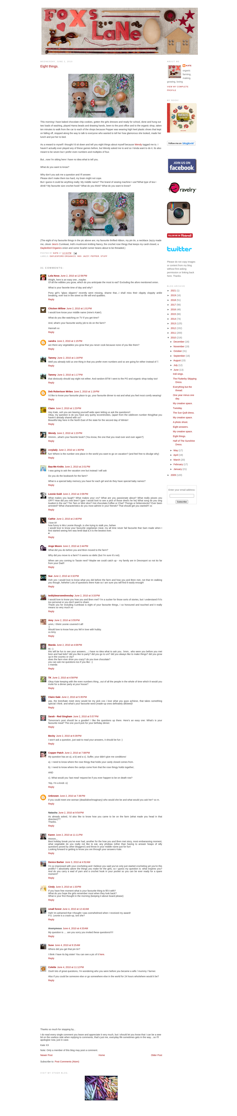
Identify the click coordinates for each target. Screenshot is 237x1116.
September (179, 356)
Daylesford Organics (63, 256)
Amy (50, 620)
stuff (104, 256)
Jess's (55, 244)
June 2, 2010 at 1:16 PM (70, 357)
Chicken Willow (57, 308)
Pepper (95, 256)
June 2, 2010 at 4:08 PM (69, 645)
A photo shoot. (180, 422)
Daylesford (46, 248)
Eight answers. (180, 427)
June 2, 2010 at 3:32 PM (66, 576)
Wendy (139, 144)
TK (49, 677)
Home (102, 1055)
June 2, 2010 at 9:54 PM (71, 812)
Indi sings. (178, 374)
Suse (51, 945)
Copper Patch (56, 752)
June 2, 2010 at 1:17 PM (70, 374)
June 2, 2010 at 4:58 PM (65, 677)
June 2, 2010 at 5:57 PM (85, 716)
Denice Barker (56, 862)
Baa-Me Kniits (56, 466)
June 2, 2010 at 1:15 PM (69, 341)
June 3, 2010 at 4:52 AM (77, 862)
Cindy (51, 886)
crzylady (53, 450)
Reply (51, 299)
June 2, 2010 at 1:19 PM (86, 391)
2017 (174, 304)
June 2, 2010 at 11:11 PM (69, 835)
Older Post (156, 1055)
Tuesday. (177, 408)
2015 (174, 314)
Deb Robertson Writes (60, 391)
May (176, 450)
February (178, 464)
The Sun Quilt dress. (183, 412)
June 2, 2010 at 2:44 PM (75, 546)
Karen (51, 835)
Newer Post (46, 1055)
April (176, 455)
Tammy (52, 357)
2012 (174, 328)
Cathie (51, 518)
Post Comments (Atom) (67, 1061)
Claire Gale (54, 697)
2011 (174, 332)
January (178, 469)
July (175, 365)
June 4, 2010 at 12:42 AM (75, 909)
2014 (174, 319)
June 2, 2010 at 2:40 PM (69, 518)
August (177, 360)
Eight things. (179, 436)
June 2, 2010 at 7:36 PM (72, 796)
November (179, 346)
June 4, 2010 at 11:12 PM (70, 967)
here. (102, 954)
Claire (51, 408)
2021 (174, 290)
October (178, 351)
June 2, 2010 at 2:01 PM (77, 466)
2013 (174, 323)
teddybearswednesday (60, 595)
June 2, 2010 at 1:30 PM (71, 450)
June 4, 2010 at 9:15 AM (67, 945)
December (179, 341)
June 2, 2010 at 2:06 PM (75, 494)
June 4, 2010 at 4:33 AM (75, 928)
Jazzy (86, 256)
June (176, 369)
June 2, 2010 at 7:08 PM (77, 752)
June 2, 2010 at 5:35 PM (74, 697)
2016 (174, 309)
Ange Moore (55, 546)
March (177, 459)
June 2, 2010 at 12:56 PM (73, 275)
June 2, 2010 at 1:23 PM (68, 408)
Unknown (53, 796)
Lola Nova (53, 275)
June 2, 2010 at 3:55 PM (67, 620)
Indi (79, 256)
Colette (52, 967)
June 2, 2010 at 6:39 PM (68, 736)
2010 (174, 337)
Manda (52, 645)
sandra (52, 341)
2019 (174, 295)
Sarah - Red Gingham (60, 716)
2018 (174, 300)
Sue (50, 576)
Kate (189, 66)
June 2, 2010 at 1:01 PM (79, 308)
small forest (54, 909)
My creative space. (183, 403)
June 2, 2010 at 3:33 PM (87, 595)
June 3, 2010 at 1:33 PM (68, 886)
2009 (174, 475)
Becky (51, 736)
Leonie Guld (55, 494)
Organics (57, 248)
